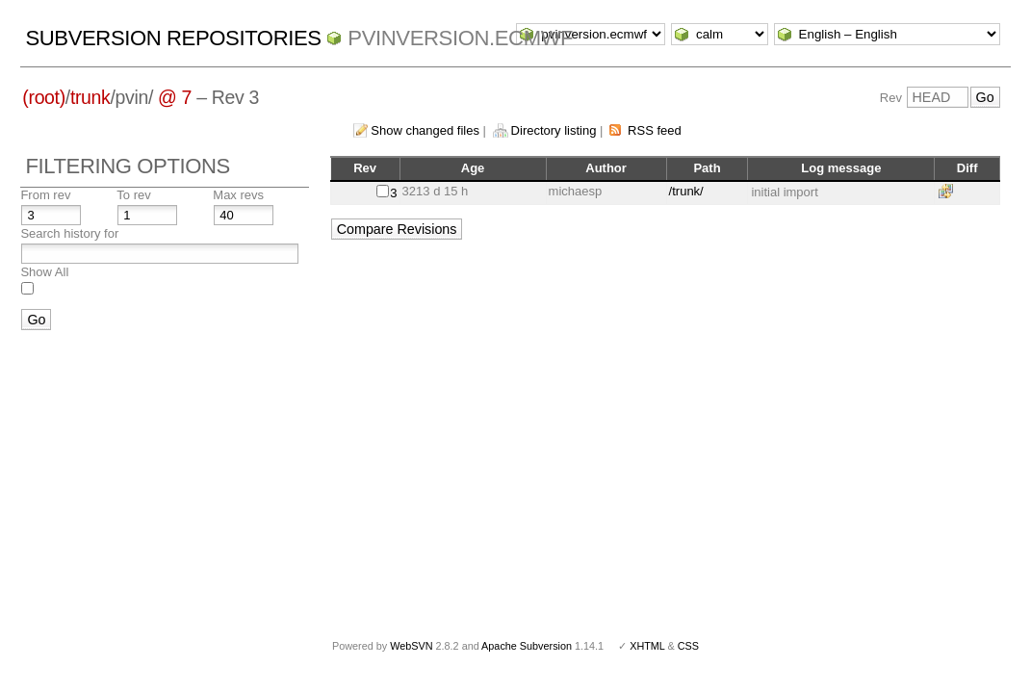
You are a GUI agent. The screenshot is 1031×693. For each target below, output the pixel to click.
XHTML (647, 646)
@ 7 (175, 97)
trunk (90, 97)
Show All (44, 272)
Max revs (238, 195)
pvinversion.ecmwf (460, 38)
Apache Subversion (526, 646)
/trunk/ (686, 191)
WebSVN (411, 646)
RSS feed (655, 130)
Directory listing (554, 130)
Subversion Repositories (173, 38)
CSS (688, 646)
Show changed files (425, 130)
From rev (45, 195)
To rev (133, 195)
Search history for (69, 233)
